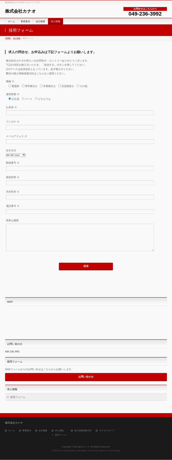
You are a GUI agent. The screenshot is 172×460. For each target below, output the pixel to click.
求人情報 (16, 38)
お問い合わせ (86, 382)
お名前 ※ (86, 111)
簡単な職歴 (86, 239)
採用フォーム (17, 402)
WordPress (69, 451)
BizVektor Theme (86, 451)
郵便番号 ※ (86, 166)
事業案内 (26, 431)
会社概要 (43, 431)
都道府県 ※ (86, 181)
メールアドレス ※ (86, 140)
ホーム (11, 431)
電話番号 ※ (86, 210)
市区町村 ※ (86, 195)
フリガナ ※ (86, 125)
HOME (8, 38)
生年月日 (86, 153)
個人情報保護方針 (83, 431)
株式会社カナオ (20, 11)
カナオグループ (106, 431)
